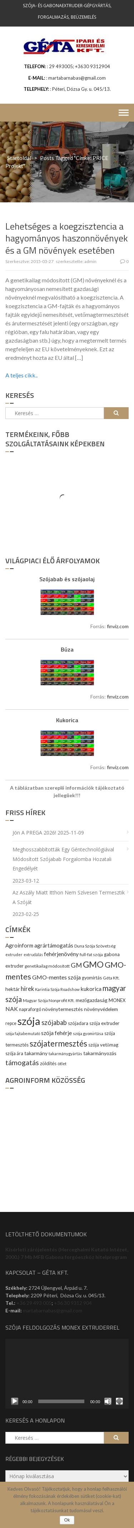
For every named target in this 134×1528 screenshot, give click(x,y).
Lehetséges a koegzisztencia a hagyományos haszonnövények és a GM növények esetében (66, 238)
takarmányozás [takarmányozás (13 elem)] (99, 1053)
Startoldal (19, 158)
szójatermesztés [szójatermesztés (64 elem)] (58, 1043)
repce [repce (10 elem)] (10, 1023)
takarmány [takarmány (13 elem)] (36, 1053)
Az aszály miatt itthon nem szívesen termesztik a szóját (69, 897)
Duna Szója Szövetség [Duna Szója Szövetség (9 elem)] (94, 946)
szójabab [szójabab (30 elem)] (54, 1022)
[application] (67, 1374)
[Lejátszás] (14, 1401)
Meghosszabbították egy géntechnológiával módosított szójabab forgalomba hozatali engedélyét (63, 859)
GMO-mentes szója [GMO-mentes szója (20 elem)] (56, 977)
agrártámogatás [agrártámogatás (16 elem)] (53, 945)
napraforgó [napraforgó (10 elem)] (30, 1009)
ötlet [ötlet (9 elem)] (62, 1063)
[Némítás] (107, 1401)
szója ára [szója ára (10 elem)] (14, 1053)
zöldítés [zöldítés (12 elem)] (48, 1063)
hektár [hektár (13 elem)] (12, 989)
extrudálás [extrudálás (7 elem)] (33, 954)
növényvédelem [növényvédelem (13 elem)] (101, 1009)
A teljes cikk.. (21, 375)
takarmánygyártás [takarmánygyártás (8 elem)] (65, 1053)
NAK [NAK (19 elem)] (11, 1008)
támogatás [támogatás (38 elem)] (22, 1062)
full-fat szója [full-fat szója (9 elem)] (91, 954)
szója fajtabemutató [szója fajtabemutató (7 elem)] (22, 1033)
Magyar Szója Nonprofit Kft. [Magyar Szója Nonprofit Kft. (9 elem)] (49, 1000)
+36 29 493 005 (33, 1303)
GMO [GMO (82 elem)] (93, 964)
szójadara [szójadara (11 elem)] (78, 1023)
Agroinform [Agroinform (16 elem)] (19, 945)
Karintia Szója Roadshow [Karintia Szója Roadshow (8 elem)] (57, 989)
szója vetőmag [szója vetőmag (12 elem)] (103, 1045)
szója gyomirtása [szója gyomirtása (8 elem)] (88, 1033)
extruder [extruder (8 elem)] (14, 954)
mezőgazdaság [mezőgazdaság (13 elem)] (92, 1000)
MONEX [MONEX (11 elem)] (117, 1000)
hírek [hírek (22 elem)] (27, 988)
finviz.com (118, 626)
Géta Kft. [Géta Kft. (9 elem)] (111, 978)
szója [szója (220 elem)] (29, 1021)
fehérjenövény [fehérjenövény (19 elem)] (61, 953)
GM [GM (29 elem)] (76, 965)
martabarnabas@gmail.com (52, 1310)
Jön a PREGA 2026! (34, 832)
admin (90, 261)
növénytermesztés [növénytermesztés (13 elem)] (62, 1009)
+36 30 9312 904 (73, 1303)
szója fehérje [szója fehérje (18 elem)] (56, 1033)
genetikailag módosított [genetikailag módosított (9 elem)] (47, 966)
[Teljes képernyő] (119, 1401)
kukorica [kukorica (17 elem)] (91, 989)
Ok (67, 1520)
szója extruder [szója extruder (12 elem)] (104, 1023)
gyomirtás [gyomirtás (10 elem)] (92, 978)
